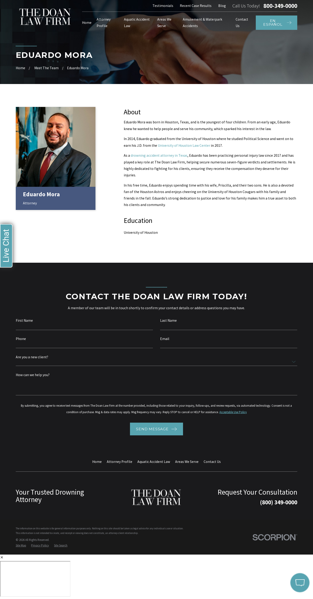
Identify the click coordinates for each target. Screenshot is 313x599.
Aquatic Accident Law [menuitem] (137, 22)
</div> (35, 579)
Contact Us (212, 461)
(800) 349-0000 (278, 502)
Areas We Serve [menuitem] (164, 22)
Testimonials (162, 5)
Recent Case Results (196, 5)
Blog (222, 5)
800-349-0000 (280, 6)
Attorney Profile (119, 461)
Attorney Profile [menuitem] (104, 22)
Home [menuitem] (87, 22)
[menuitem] (21, 545)
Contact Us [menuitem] (242, 22)
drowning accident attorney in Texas (159, 155)
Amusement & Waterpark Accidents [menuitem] (202, 22)
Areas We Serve (187, 461)
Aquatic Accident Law (153, 461)
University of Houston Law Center (184, 145)
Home (97, 461)
